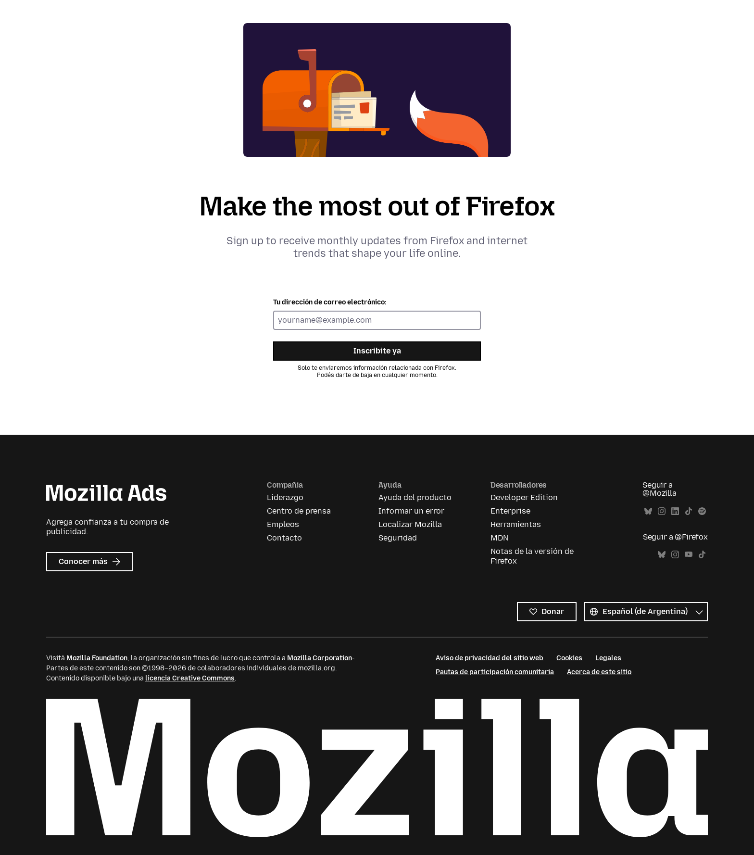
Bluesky (648, 511)
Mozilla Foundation (96, 658)
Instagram (661, 511)
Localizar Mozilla (410, 524)
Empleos (283, 524)
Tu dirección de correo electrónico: (330, 302)
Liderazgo (285, 497)
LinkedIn (675, 511)
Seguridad (397, 537)
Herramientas (515, 524)
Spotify (702, 511)
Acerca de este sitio (599, 672)
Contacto (284, 537)
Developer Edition (524, 497)
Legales (608, 658)
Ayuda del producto (415, 497)
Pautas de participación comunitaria (495, 672)
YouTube (688, 555)
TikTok (688, 511)
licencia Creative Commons (190, 678)
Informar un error (411, 511)
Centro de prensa (299, 511)
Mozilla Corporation (319, 658)
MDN (499, 537)
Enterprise (510, 511)
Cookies (569, 658)
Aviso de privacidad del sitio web (489, 658)
